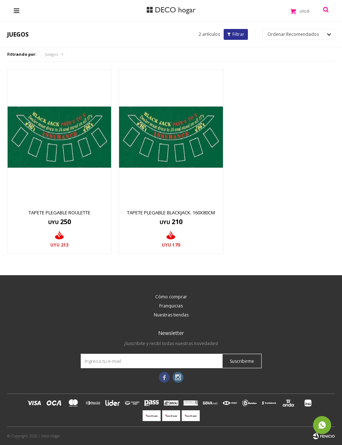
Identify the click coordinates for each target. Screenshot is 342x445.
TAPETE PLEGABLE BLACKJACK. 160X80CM (171, 212)
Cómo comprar (171, 297)
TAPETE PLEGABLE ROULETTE (59, 212)
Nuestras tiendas (171, 315)
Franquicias (171, 306)
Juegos (51, 54)
